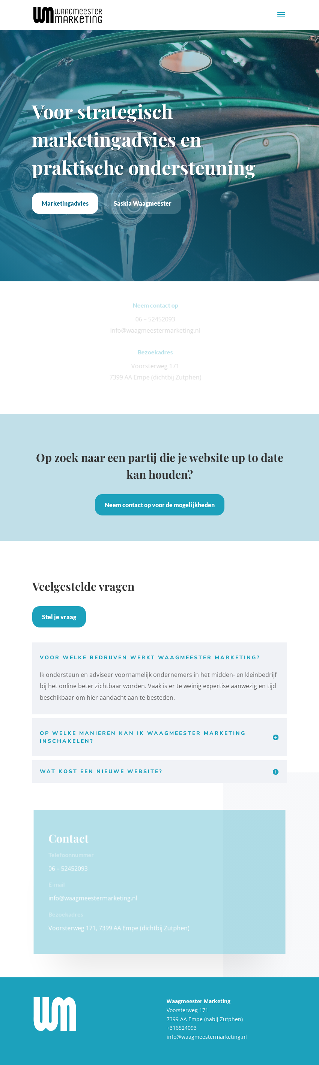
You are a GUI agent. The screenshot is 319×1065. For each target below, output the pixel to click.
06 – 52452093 (68, 869)
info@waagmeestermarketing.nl (154, 330)
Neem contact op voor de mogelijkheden (160, 504)
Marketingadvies (65, 203)
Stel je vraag (59, 616)
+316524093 (182, 1027)
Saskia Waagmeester (143, 203)
